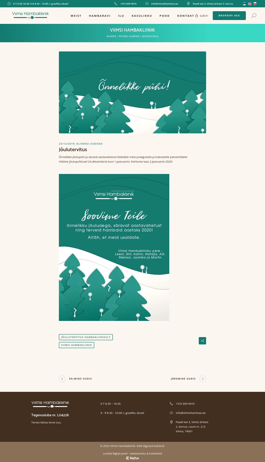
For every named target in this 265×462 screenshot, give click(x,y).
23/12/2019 (67, 143)
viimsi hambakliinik (76, 345)
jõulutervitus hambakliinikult (86, 337)
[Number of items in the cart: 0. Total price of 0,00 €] (201, 15)
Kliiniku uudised (129, 36)
